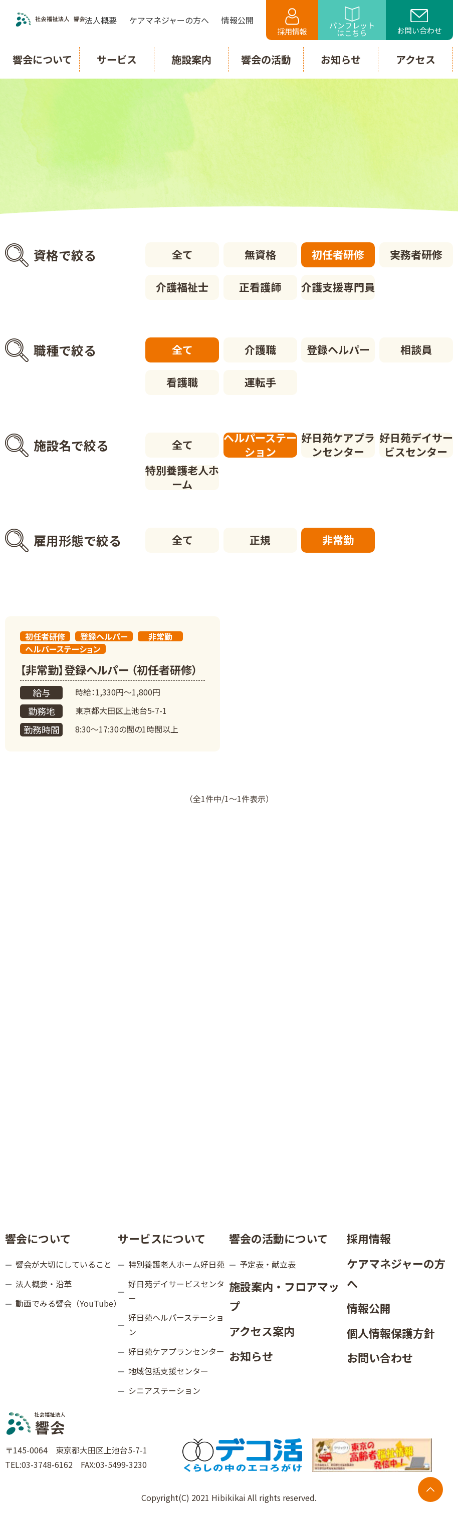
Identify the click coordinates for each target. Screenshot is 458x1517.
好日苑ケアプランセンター (338, 445)
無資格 (260, 254)
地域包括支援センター (168, 1371)
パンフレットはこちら (352, 22)
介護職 (260, 349)
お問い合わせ (419, 22)
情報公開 (369, 1308)
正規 (260, 539)
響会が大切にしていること (64, 1264)
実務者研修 (416, 254)
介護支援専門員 (338, 286)
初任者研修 (338, 254)
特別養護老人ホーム (182, 477)
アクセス (415, 59)
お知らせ (251, 1356)
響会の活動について (278, 1238)
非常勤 (338, 539)
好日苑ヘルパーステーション (176, 1324)
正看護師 (260, 286)
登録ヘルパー (338, 349)
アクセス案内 (262, 1331)
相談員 (416, 349)
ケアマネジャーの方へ (396, 1273)
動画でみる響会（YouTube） (67, 1303)
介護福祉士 (182, 286)
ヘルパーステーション (260, 445)
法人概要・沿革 (44, 1284)
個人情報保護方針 (391, 1333)
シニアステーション (164, 1390)
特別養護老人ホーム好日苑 (176, 1264)
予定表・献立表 (268, 1264)
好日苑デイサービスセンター (416, 445)
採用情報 (292, 22)
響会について (38, 1238)
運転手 (260, 382)
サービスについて (161, 1238)
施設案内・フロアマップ (284, 1296)
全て (182, 254)
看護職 (182, 382)
